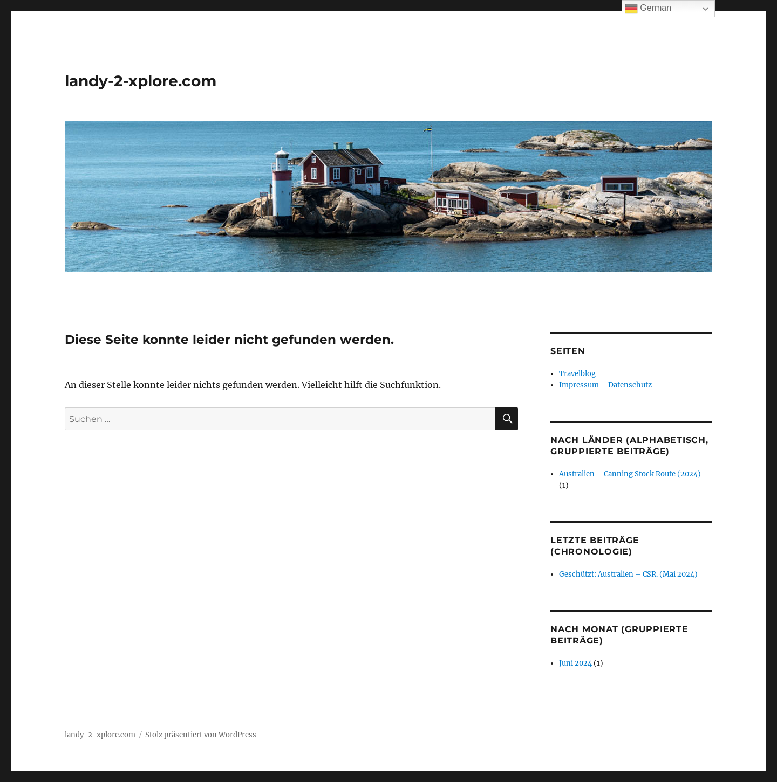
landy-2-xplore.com (140, 81)
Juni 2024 (575, 663)
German (648, 8)
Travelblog (577, 373)
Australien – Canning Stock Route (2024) (630, 474)
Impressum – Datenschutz (605, 385)
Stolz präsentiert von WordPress (200, 734)
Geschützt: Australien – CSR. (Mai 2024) (628, 574)
